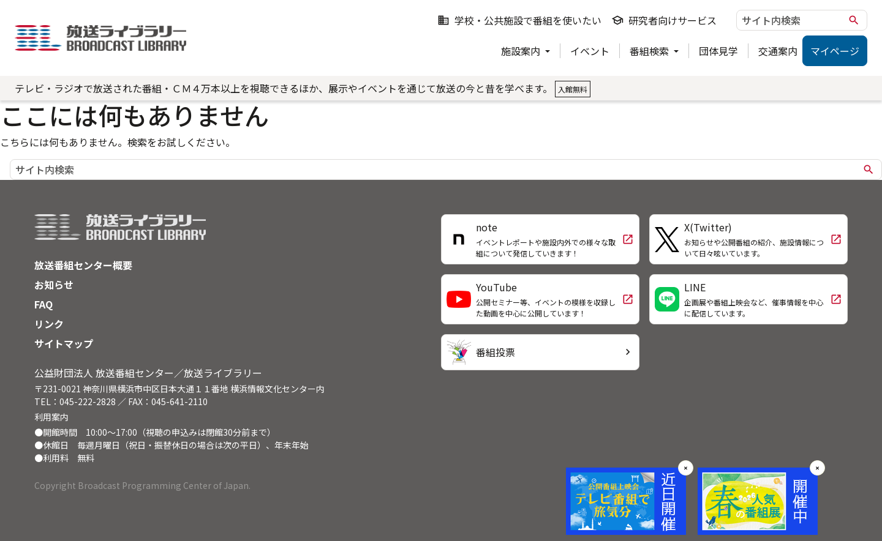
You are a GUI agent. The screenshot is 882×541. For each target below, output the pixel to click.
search (854, 20)
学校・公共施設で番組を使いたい (519, 20)
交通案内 (777, 50)
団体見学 (718, 50)
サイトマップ (63, 343)
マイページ (834, 50)
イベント (589, 50)
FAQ (43, 304)
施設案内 (522, 50)
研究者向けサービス (664, 20)
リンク (49, 323)
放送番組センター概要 (83, 265)
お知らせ (54, 284)
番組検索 (650, 50)
